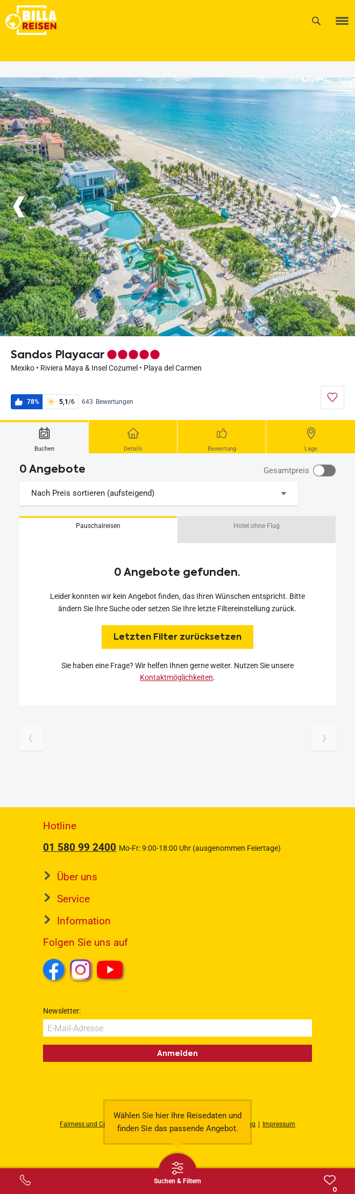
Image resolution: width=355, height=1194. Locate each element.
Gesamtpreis (286, 470)
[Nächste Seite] (324, 738)
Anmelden (177, 1053)
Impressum (278, 1124)
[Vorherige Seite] (31, 738)
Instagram (80, 969)
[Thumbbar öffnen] (177, 1172)
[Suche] (316, 20)
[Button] (19, 207)
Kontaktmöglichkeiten (176, 677)
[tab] (44, 436)
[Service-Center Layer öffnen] (25, 1180)
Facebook (54, 969)
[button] (98, 529)
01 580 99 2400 (79, 847)
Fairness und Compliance (97, 1124)
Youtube (111, 971)
